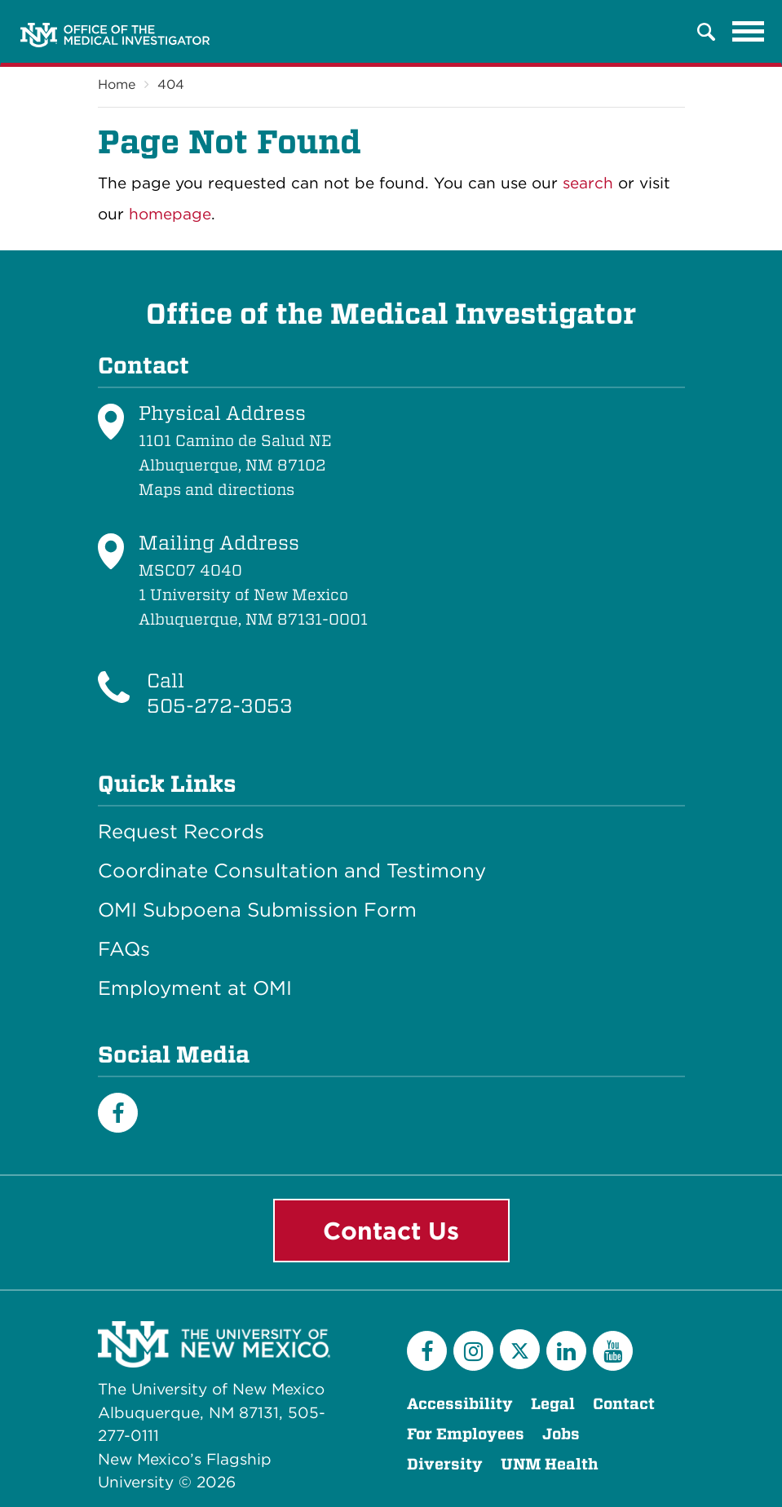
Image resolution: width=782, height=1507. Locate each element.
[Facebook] (118, 1113)
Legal (553, 1403)
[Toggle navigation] (748, 31)
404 (170, 84)
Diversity (445, 1464)
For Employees (465, 1434)
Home (116, 84)
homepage (170, 214)
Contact (624, 1403)
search (588, 183)
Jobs (561, 1434)
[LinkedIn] (566, 1351)
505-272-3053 (220, 706)
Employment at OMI (195, 988)
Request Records (181, 832)
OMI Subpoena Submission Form (257, 910)
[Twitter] (520, 1349)
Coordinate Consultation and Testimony (292, 871)
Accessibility (460, 1403)
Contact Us (391, 1230)
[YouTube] (613, 1351)
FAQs (124, 949)
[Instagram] (473, 1351)
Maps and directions (216, 489)
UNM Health (550, 1464)
